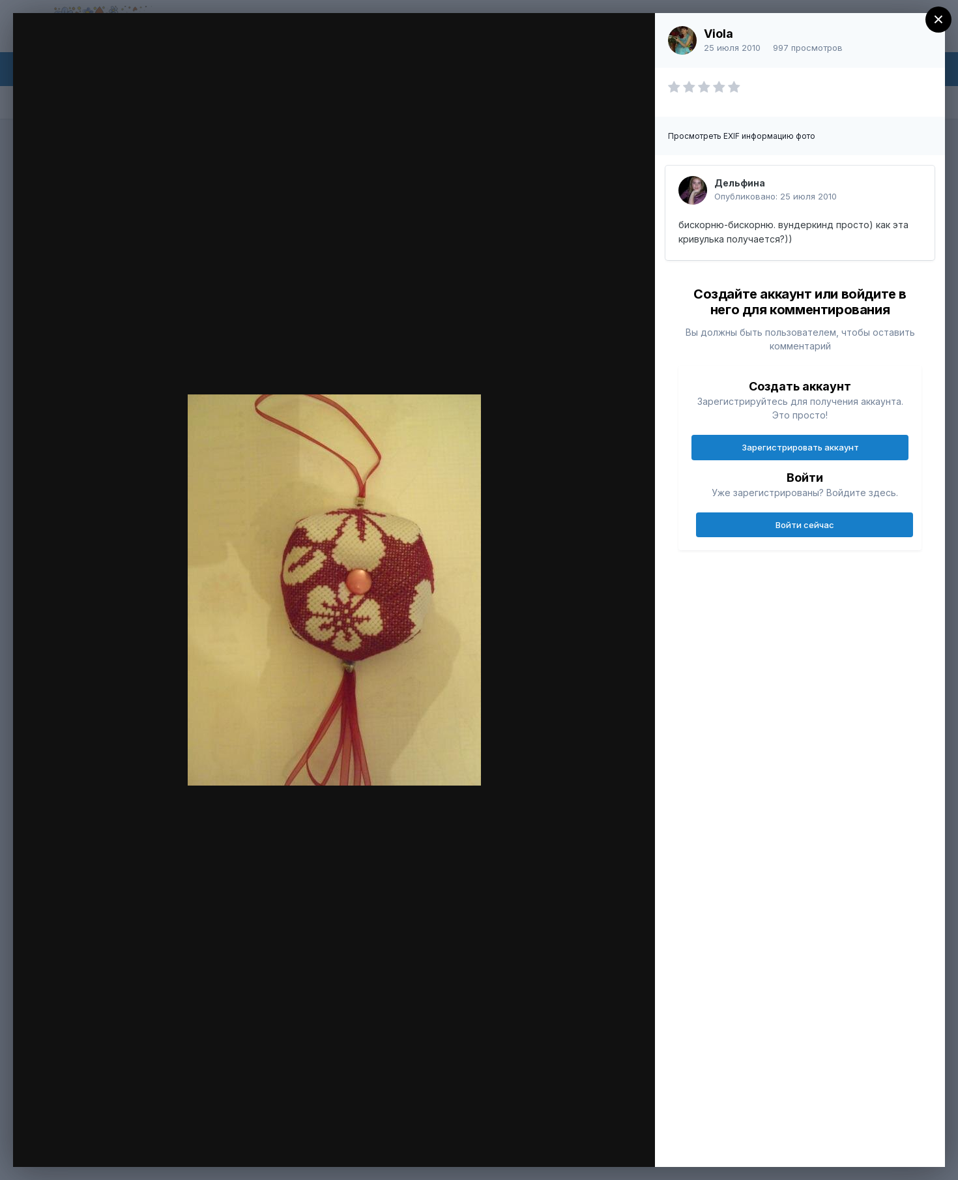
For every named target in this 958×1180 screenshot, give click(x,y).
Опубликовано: (775, 196)
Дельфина (739, 182)
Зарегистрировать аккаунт (800, 447)
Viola (718, 33)
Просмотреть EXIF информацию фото (741, 136)
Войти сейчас (805, 525)
